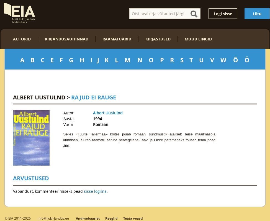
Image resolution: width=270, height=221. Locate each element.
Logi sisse (223, 13)
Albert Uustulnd (39, 97)
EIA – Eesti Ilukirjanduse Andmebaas (19, 13)
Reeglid (111, 218)
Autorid (22, 39)
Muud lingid (198, 39)
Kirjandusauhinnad (66, 39)
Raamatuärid (116, 39)
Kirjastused (158, 39)
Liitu (257, 13)
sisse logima (95, 191)
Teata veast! (133, 218)
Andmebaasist (88, 218)
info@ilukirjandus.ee (53, 218)
